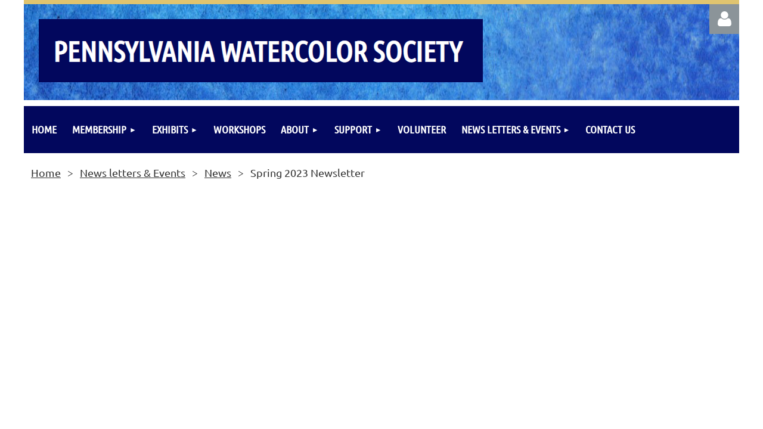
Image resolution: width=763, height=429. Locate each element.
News (217, 172)
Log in (724, 19)
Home (46, 172)
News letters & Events (132, 172)
